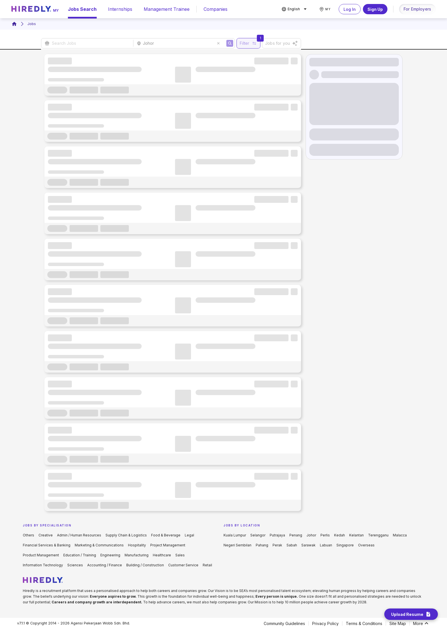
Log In (349, 9)
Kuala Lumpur (235, 535)
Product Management (41, 555)
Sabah (292, 545)
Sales (180, 555)
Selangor (257, 535)
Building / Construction (145, 565)
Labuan (326, 545)
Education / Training (79, 555)
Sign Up (375, 9)
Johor (311, 535)
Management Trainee (166, 9)
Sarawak (308, 545)
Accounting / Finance (104, 565)
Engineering (110, 555)
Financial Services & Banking (46, 545)
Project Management (167, 545)
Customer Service (183, 565)
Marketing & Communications (99, 545)
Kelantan (356, 535)
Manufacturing (137, 555)
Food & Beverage (165, 535)
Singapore (345, 545)
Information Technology (43, 565)
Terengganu (378, 535)
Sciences (75, 565)
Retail (207, 565)
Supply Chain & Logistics (126, 535)
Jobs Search (82, 9)
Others (28, 535)
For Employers (417, 9)
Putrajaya (277, 535)
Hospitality (137, 545)
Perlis (325, 535)
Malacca (400, 535)
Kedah (339, 535)
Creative (45, 535)
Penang (295, 535)
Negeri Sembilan (237, 545)
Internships (120, 9)
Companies (215, 9)
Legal (189, 535)
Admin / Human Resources (79, 535)
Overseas (366, 545)
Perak (277, 545)
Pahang (262, 545)
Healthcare (162, 555)
